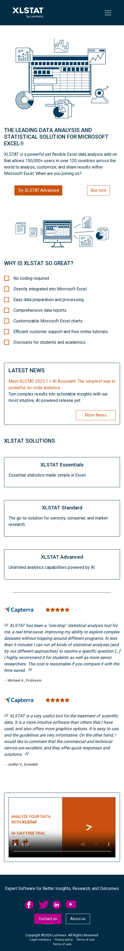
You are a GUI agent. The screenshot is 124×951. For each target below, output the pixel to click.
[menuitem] (31, 904)
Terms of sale (62, 944)
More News (96, 415)
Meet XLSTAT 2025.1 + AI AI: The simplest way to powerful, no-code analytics (62, 384)
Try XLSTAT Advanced (38, 190)
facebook (30, 904)
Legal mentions (40, 939)
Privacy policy (64, 939)
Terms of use (85, 939)
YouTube (71, 904)
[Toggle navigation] (107, 12)
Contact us (48, 919)
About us (78, 919)
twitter (43, 904)
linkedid (57, 904)
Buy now (98, 190)
